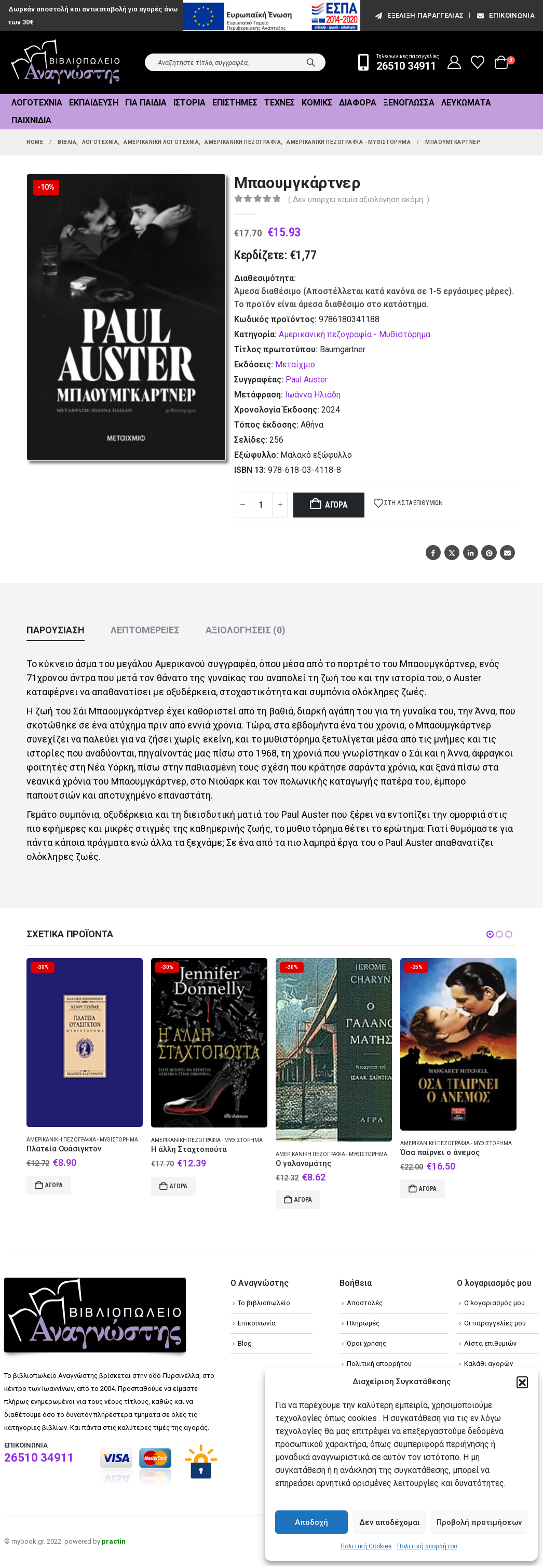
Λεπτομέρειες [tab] (145, 630)
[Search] (310, 62)
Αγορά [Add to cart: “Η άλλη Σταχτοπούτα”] (178, 1186)
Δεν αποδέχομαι (389, 1522)
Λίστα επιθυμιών (490, 1343)
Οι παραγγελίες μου (495, 1323)
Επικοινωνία (505, 15)
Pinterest (488, 552)
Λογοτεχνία (36, 103)
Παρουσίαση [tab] (55, 630)
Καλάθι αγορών (488, 1364)
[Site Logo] (65, 62)
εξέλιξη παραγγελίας (419, 15)
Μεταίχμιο (295, 364)
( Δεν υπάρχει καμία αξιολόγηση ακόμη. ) (358, 199)
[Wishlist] (478, 62)
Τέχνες (279, 103)
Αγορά (336, 505)
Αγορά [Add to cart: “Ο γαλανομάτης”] (303, 1199)
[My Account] (454, 62)
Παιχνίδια (31, 120)
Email (507, 552)
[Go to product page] (84, 1042)
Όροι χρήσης (366, 1343)
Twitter (451, 552)
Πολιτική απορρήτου (427, 1546)
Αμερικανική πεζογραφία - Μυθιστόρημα (354, 334)
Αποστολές (365, 1303)
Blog (245, 1343)
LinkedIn (470, 552)
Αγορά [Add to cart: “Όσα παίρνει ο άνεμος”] (428, 1188)
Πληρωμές (363, 1323)
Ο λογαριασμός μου (494, 1303)
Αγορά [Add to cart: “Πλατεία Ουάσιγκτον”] (54, 1185)
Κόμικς (317, 103)
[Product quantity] (261, 505)
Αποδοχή (311, 1522)
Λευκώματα (466, 103)
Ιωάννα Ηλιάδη (313, 395)
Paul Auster (307, 379)
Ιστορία (189, 103)
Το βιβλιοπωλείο (264, 1303)
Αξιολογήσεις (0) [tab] (246, 630)
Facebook (433, 552)
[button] (522, 1382)
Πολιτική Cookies (366, 1546)
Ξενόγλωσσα (409, 103)
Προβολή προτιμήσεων (479, 1522)
